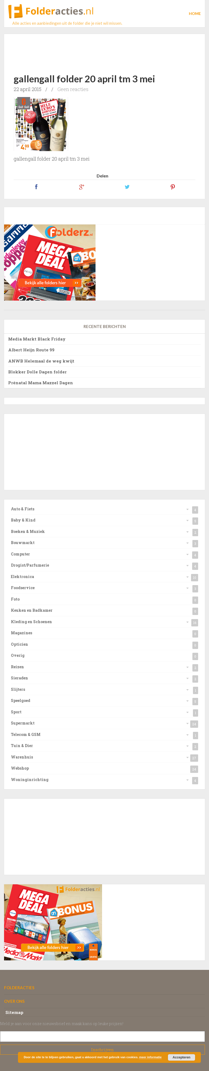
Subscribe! (102, 1050)
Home (195, 13)
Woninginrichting (29, 779)
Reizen (17, 666)
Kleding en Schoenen (31, 621)
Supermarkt (23, 723)
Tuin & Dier (22, 745)
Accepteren (181, 1057)
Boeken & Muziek (28, 531)
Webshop (20, 768)
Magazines (21, 632)
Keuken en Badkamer (32, 610)
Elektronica (22, 576)
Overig (17, 655)
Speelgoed (20, 700)
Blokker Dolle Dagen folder (37, 371)
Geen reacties (72, 89)
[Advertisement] (106, 49)
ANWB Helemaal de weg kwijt (41, 361)
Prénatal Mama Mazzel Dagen (40, 382)
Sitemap (14, 1012)
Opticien (19, 644)
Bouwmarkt (23, 542)
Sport (16, 711)
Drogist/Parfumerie (30, 565)
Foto (15, 599)
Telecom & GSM (26, 734)
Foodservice (23, 587)
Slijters (18, 689)
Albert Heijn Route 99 (31, 349)
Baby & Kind (23, 520)
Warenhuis (22, 757)
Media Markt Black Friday (37, 339)
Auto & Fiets (22, 508)
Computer (20, 554)
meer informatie (150, 1057)
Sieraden (19, 677)
